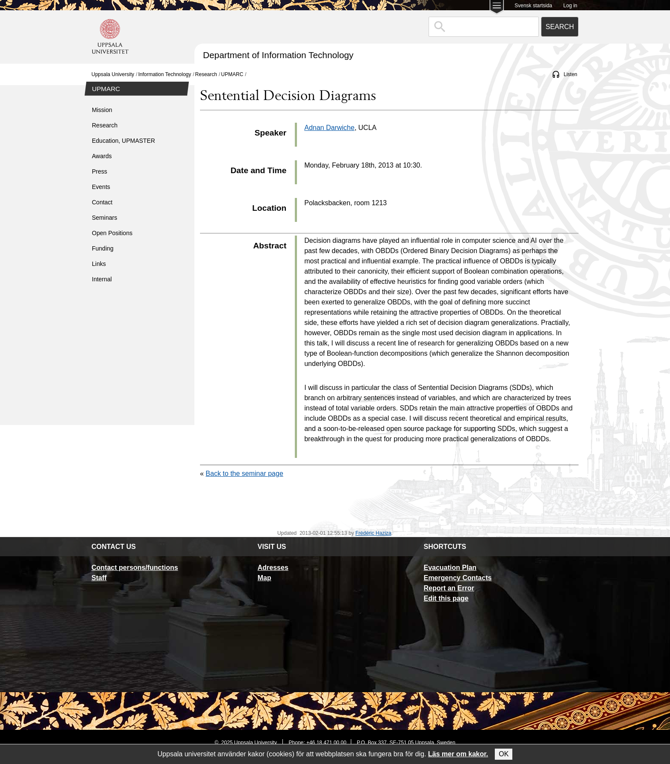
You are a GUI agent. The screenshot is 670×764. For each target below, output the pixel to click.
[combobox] (484, 27)
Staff (99, 577)
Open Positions (112, 233)
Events (101, 186)
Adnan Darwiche (329, 127)
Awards (102, 156)
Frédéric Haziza (373, 533)
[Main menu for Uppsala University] (497, 8)
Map (264, 577)
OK (503, 754)
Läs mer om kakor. (458, 754)
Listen (570, 74)
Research (206, 74)
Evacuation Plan (449, 567)
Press (99, 171)
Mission (102, 109)
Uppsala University (112, 74)
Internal (102, 279)
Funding (103, 248)
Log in (570, 6)
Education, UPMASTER (123, 140)
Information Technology (164, 74)
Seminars (104, 217)
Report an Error (448, 588)
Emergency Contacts (457, 577)
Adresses (273, 567)
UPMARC (232, 74)
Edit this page (445, 598)
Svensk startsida (533, 6)
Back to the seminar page (244, 473)
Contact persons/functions (134, 567)
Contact (102, 202)
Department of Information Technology (278, 55)
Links (99, 263)
